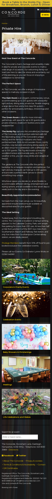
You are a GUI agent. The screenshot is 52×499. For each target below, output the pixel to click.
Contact (41, 464)
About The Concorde (13, 461)
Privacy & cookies (34, 461)
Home (4, 23)
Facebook (8, 455)
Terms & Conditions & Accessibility (19, 464)
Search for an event (11, 432)
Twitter (21, 455)
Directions (13, 450)
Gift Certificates (10, 468)
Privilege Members (10, 243)
